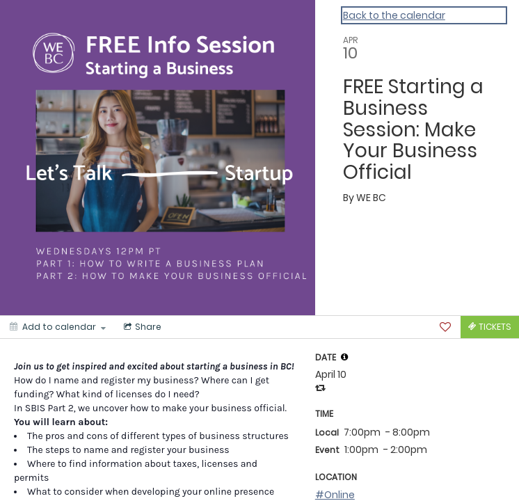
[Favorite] (445, 327)
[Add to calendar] (57, 327)
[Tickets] (490, 327)
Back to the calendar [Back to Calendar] (394, 15)
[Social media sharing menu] (141, 327)
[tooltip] (344, 357)
